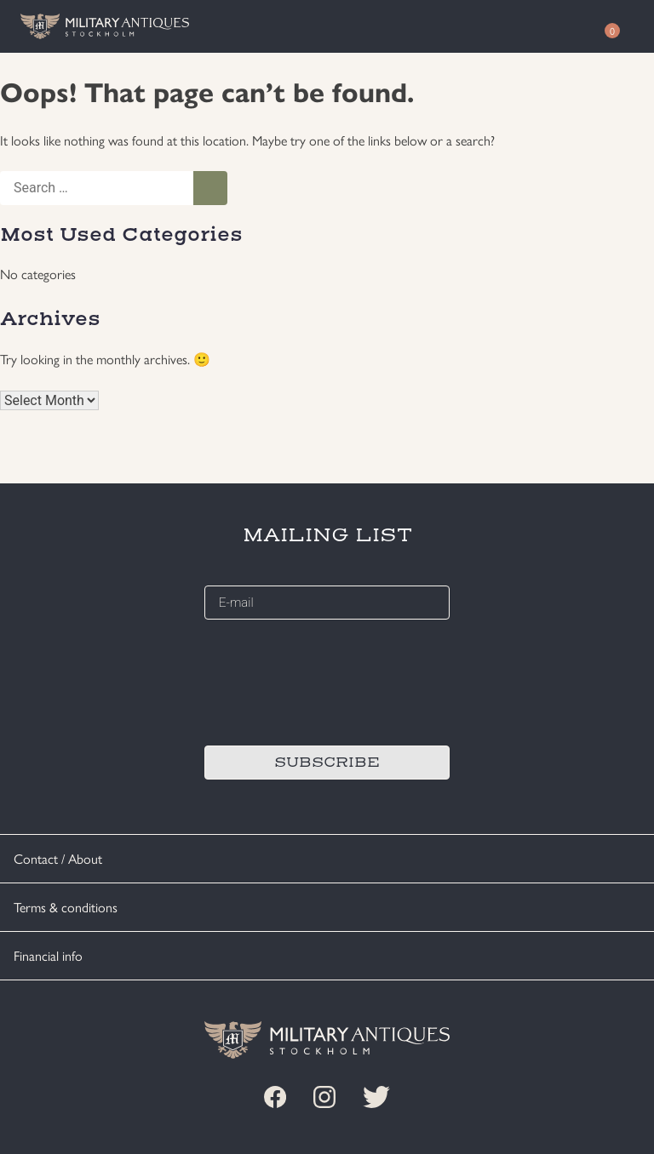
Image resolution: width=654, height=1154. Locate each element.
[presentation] (333, 680)
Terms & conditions (66, 907)
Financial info (48, 955)
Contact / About (58, 858)
